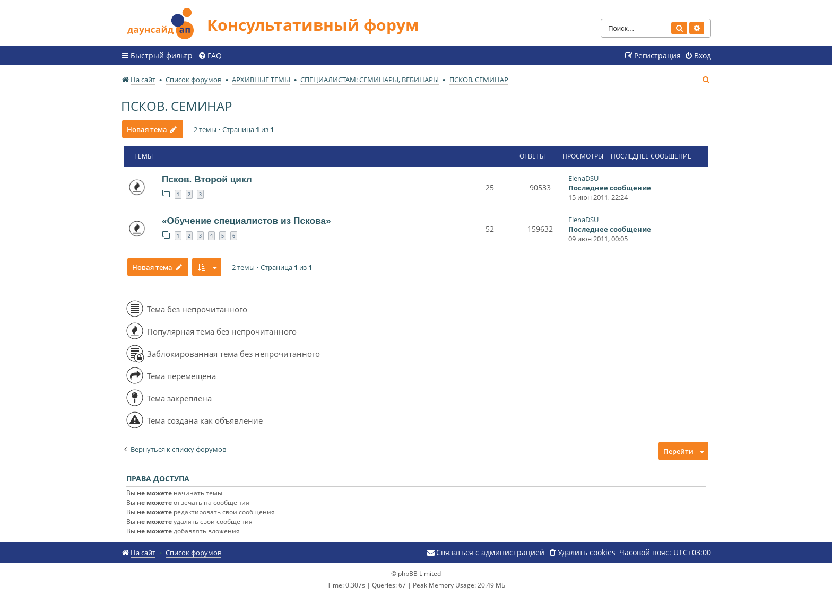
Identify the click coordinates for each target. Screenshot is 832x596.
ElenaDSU (583, 178)
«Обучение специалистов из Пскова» (246, 220)
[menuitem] (210, 56)
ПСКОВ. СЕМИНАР (176, 106)
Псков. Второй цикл (207, 179)
